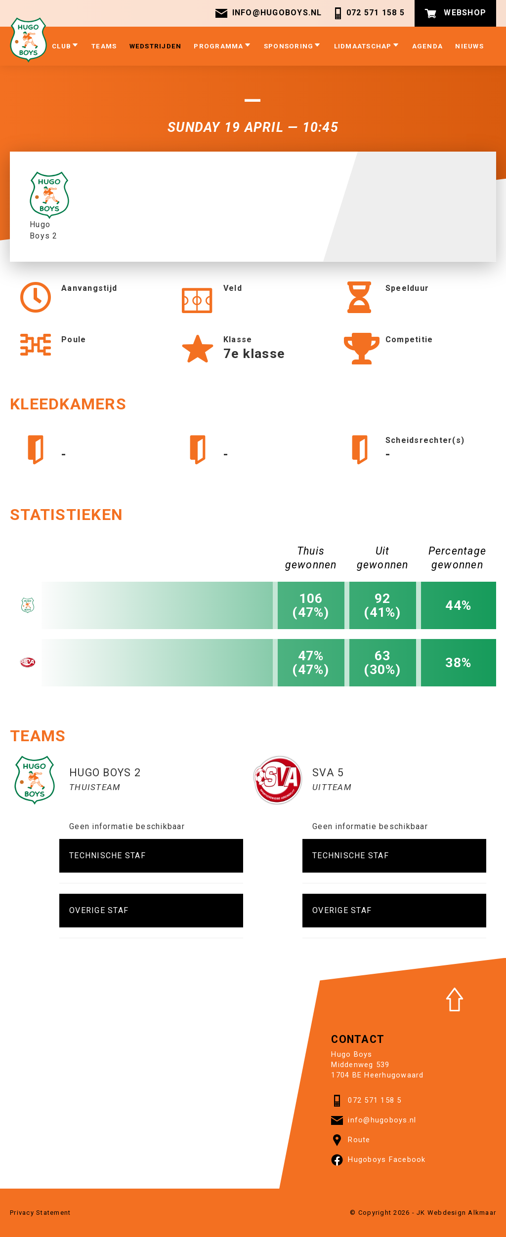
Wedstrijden (155, 46)
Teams (104, 46)
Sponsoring (293, 45)
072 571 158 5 (368, 13)
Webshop (455, 13)
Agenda (427, 46)
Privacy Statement (40, 1212)
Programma (222, 45)
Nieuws (469, 46)
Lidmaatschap (367, 45)
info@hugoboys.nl (268, 13)
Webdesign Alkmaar (461, 1212)
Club (65, 45)
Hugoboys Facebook (378, 1160)
